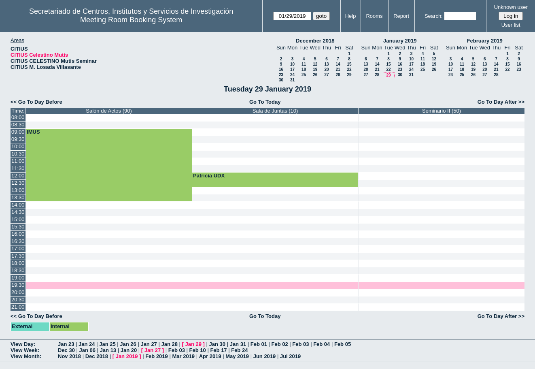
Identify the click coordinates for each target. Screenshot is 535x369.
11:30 (18, 168)
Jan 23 (66, 344)
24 (292, 75)
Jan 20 (129, 350)
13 (326, 64)
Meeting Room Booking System (131, 20)
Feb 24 (239, 350)
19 (315, 69)
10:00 (18, 146)
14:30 (18, 212)
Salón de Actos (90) (109, 111)
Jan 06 (87, 350)
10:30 (18, 154)
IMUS (33, 132)
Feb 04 (321, 344)
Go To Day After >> (501, 102)
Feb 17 (218, 350)
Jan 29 (193, 344)
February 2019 (485, 41)
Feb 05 (342, 344)
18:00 (18, 263)
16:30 (18, 241)
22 (349, 69)
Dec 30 (66, 350)
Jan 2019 (127, 356)
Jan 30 (217, 344)
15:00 (18, 219)
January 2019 (399, 41)
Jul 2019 (290, 356)
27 (326, 75)
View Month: (26, 356)
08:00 (18, 117)
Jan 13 (108, 350)
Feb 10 (197, 350)
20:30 (18, 299)
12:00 (18, 176)
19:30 (18, 285)
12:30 (18, 183)
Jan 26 (128, 344)
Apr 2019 (210, 356)
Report (401, 16)
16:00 (18, 234)
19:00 (18, 278)
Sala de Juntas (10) (275, 111)
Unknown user (511, 7)
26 (315, 75)
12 (315, 64)
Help (350, 16)
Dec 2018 (96, 356)
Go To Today (265, 102)
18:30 (18, 270)
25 (303, 75)
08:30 (18, 125)
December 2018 (315, 41)
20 (326, 69)
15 (349, 64)
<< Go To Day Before (36, 102)
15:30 (18, 227)
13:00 (18, 190)
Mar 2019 (183, 356)
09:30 (18, 139)
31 (292, 80)
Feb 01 (259, 344)
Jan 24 (87, 344)
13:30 (18, 197)
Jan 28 (169, 344)
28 (337, 75)
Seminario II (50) (441, 111)
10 (292, 64)
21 (337, 69)
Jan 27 (148, 344)
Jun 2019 (264, 356)
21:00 (18, 307)
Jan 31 (238, 344)
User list (510, 25)
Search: (434, 16)
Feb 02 (280, 344)
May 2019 (237, 356)
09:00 (18, 132)
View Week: (25, 350)
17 (292, 69)
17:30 (18, 256)
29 (349, 75)
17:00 (18, 248)
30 (281, 80)
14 (337, 64)
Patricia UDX (209, 176)
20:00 (18, 292)
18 (303, 69)
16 (281, 69)
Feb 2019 (156, 356)
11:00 (18, 161)
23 (281, 75)
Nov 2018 (69, 356)
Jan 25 (107, 344)
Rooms (374, 16)
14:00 (18, 205)
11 (303, 64)
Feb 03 (300, 344)
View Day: (23, 344)
